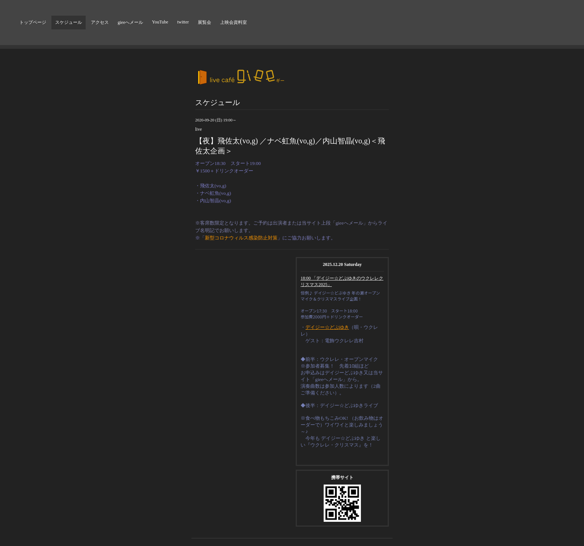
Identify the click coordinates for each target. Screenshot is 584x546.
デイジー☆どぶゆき (327, 327)
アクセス (100, 22)
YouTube (160, 22)
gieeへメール (130, 22)
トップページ (32, 22)
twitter (183, 22)
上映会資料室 (233, 22)
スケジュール (68, 22)
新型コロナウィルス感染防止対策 (241, 238)
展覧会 (204, 22)
